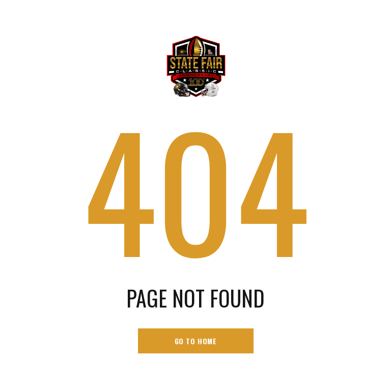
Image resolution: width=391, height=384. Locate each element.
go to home (196, 341)
